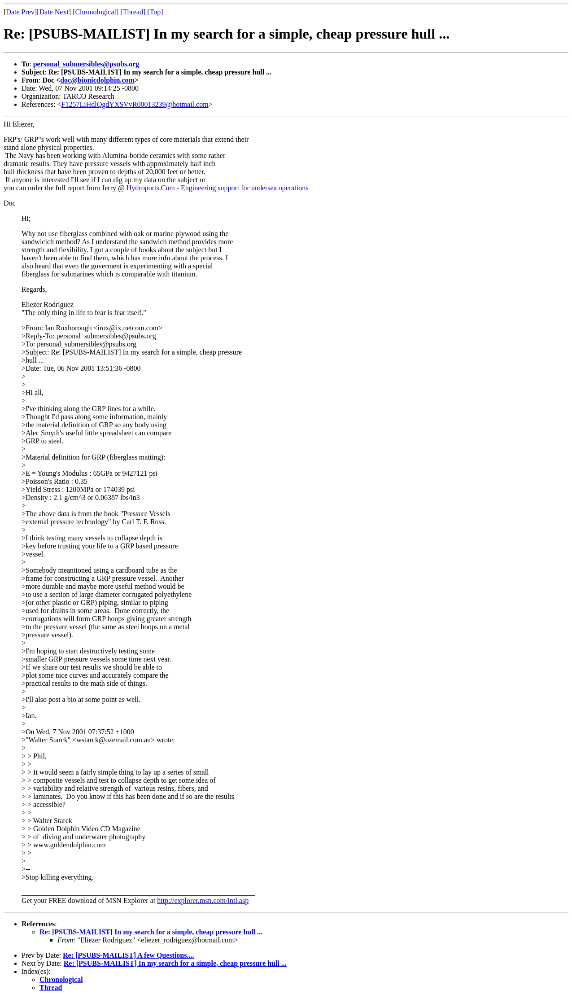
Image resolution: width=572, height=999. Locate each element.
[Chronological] (95, 12)
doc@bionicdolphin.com (97, 80)
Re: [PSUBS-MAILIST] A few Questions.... (128, 955)
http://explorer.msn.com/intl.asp (203, 900)
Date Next (54, 12)
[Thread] (132, 12)
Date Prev (20, 12)
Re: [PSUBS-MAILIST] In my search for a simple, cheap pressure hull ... (150, 932)
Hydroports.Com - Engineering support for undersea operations (218, 188)
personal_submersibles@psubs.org (86, 64)
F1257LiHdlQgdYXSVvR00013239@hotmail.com (135, 104)
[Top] (155, 12)
